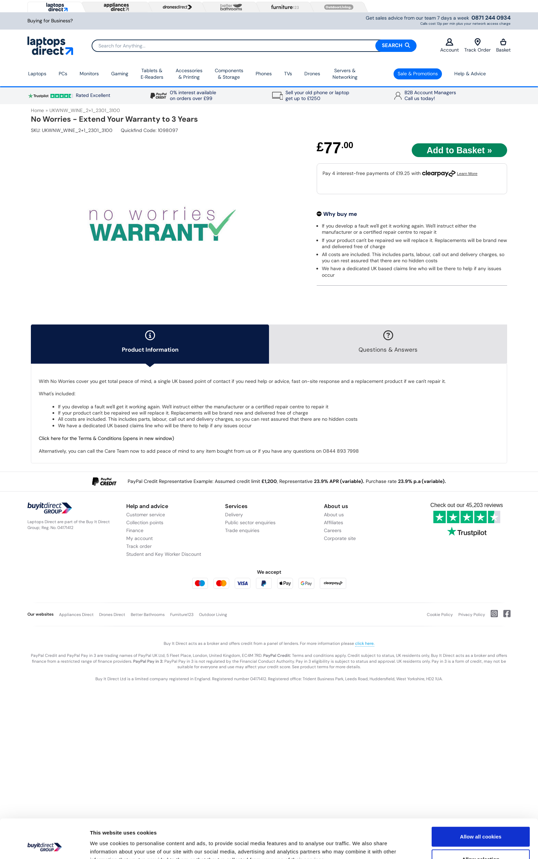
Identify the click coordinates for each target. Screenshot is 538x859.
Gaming (119, 73)
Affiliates (333, 522)
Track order (139, 546)
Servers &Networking (345, 73)
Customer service (145, 514)
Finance (134, 530)
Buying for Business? (50, 21)
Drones (312, 73)
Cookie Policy (440, 614)
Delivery (234, 514)
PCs (63, 73)
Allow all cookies (481, 800)
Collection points (144, 522)
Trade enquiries (242, 530)
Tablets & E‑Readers (152, 73)
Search (396, 45)
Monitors (89, 73)
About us (334, 514)
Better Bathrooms (148, 614)
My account (139, 538)
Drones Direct (112, 614)
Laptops (37, 73)
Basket (503, 45)
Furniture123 (182, 614)
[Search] (254, 46)
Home (37, 110)
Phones (264, 73)
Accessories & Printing (189, 73)
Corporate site (340, 538)
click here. (364, 643)
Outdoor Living (213, 614)
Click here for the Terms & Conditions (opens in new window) (106, 438)
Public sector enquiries (250, 522)
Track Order (477, 45)
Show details (360, 845)
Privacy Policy (471, 614)
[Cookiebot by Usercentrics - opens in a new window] (44, 845)
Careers (332, 530)
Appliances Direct (76, 614)
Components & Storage (229, 73)
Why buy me (340, 214)
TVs (288, 73)
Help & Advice (470, 73)
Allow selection (480, 822)
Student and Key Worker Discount (163, 554)
